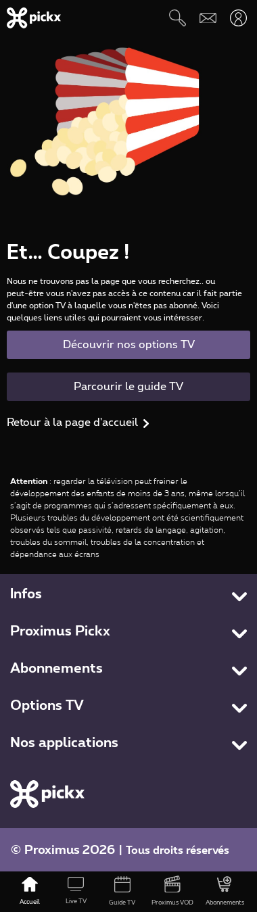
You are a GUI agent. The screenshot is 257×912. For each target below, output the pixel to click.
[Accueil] (30, 891)
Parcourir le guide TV (128, 386)
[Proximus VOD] (172, 891)
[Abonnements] (225, 891)
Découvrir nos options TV (129, 344)
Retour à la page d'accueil (72, 422)
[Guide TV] (122, 891)
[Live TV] (76, 891)
